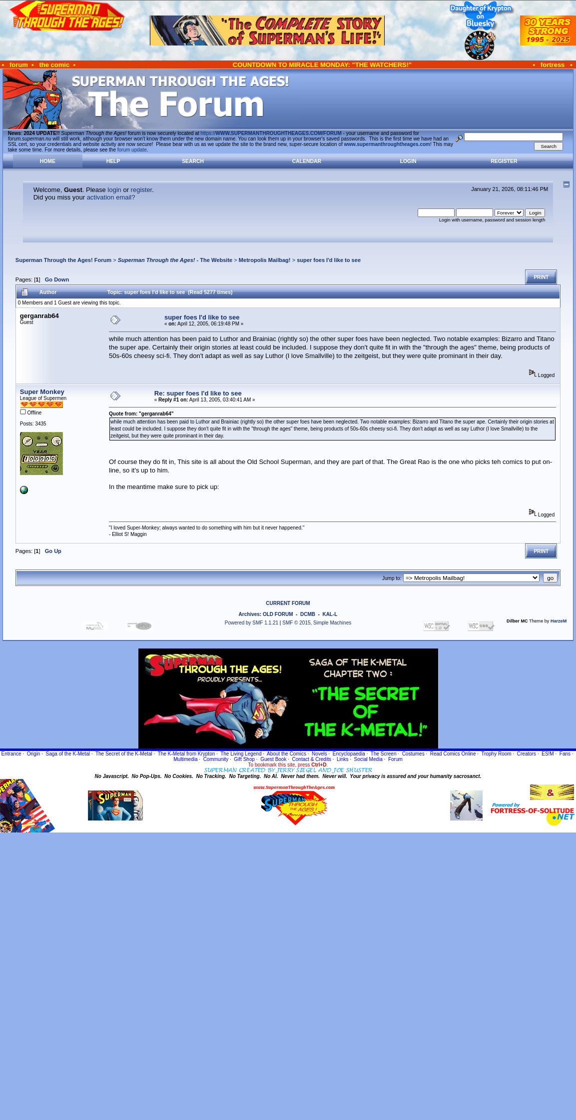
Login (408, 161)
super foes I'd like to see (329, 260)
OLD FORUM (278, 614)
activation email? (111, 197)
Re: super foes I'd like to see (198, 393)
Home (47, 161)
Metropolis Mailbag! (265, 260)
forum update (132, 149)
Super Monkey (42, 392)
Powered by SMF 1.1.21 (251, 623)
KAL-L (329, 614)
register (141, 190)
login (114, 190)
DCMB (307, 614)
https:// (271, 133)
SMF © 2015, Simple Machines (316, 623)
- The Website (175, 260)
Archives (249, 614)
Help (113, 161)
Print (541, 277)
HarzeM (559, 621)
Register (504, 161)
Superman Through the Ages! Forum (63, 260)
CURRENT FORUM (288, 603)
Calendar (306, 161)
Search (193, 161)
